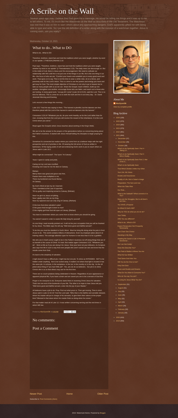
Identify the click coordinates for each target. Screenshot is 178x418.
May (120, 299)
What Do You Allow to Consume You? (131, 273)
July (119, 291)
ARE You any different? (126, 219)
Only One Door (123, 265)
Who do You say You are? (127, 276)
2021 (118, 135)
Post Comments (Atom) (48, 399)
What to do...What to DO (127, 222)
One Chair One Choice (126, 232)
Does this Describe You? (127, 248)
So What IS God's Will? (126, 208)
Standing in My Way (125, 235)
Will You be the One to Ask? (128, 262)
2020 (118, 317)
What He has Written (125, 255)
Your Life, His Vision (125, 172)
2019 (118, 321)
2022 (118, 132)
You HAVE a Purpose (125, 205)
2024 (118, 125)
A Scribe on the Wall (62, 11)
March (120, 306)
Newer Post (36, 394)
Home (69, 394)
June (120, 295)
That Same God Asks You (127, 258)
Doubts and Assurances (126, 176)
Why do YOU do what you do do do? (131, 212)
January (121, 313)
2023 (118, 128)
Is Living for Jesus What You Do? (130, 280)
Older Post (102, 394)
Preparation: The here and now (129, 183)
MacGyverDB (121, 103)
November (122, 142)
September (122, 284)
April (120, 302)
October (121, 145)
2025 (118, 121)
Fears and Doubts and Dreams (129, 269)
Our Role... (122, 190)
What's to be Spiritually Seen (128, 165)
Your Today (122, 215)
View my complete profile (122, 107)
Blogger (103, 413)
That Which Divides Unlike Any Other (131, 169)
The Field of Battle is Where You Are (131, 251)
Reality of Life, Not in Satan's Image (131, 179)
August (121, 288)
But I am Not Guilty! (125, 244)
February (121, 309)
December (122, 138)
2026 (118, 118)
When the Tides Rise (125, 186)
